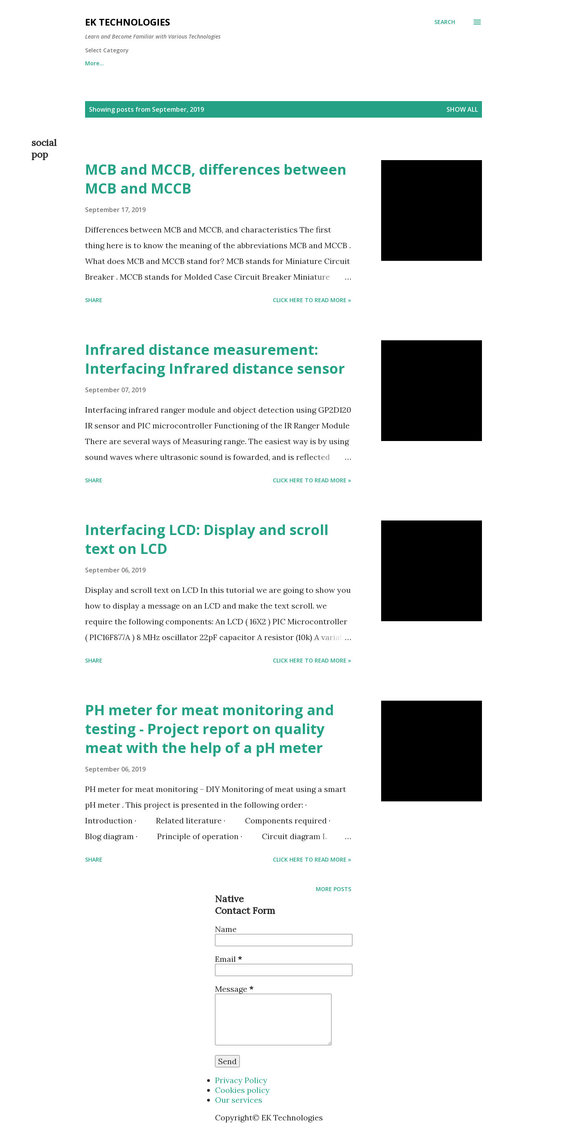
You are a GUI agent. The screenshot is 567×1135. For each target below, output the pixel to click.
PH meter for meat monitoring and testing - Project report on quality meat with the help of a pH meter (209, 728)
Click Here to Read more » (312, 300)
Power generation (394, 63)
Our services (238, 1100)
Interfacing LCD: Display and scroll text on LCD (206, 539)
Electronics (283, 63)
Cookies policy (242, 1090)
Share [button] (93, 300)
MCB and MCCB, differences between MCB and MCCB (215, 179)
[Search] (444, 22)
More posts (333, 889)
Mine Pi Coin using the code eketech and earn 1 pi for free (165, 63)
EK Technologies (127, 21)
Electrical (333, 63)
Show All (462, 109)
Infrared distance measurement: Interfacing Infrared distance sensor (215, 359)
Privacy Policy (241, 1080)
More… (451, 63)
